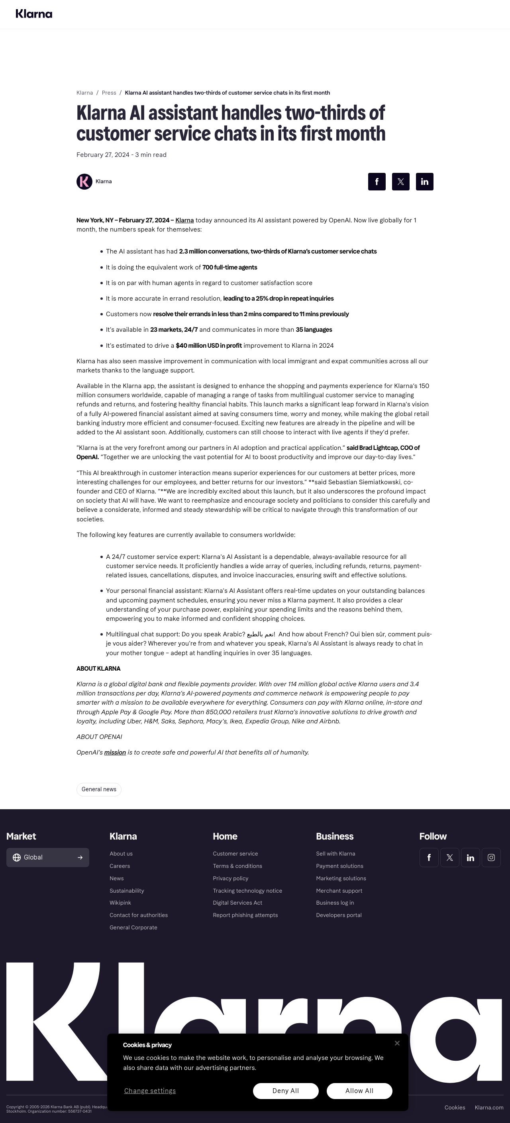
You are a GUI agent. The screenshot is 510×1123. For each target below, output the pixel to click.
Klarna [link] (84, 93)
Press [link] (109, 93)
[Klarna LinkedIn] (470, 857)
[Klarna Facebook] (429, 857)
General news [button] (99, 789)
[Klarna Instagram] (491, 857)
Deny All (286, 1091)
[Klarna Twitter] (449, 857)
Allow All (359, 1091)
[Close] (397, 1043)
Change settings (150, 1091)
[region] (257, 1072)
